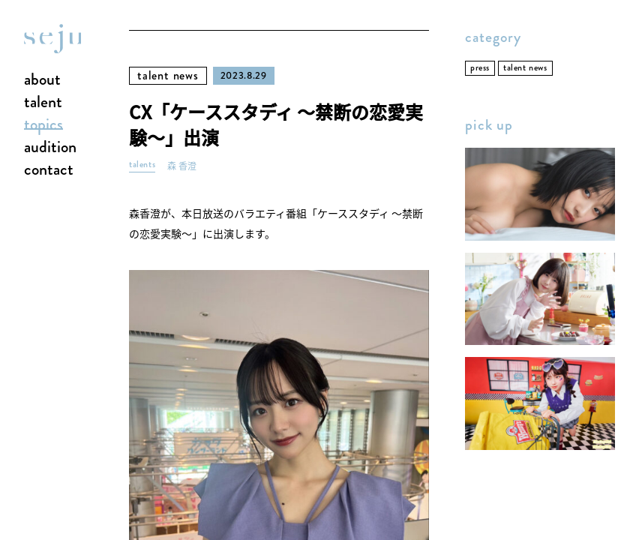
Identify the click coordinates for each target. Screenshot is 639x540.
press (480, 68)
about (42, 80)
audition (50, 148)
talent (43, 103)
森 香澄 (181, 166)
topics (43, 125)
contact (49, 170)
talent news (168, 75)
